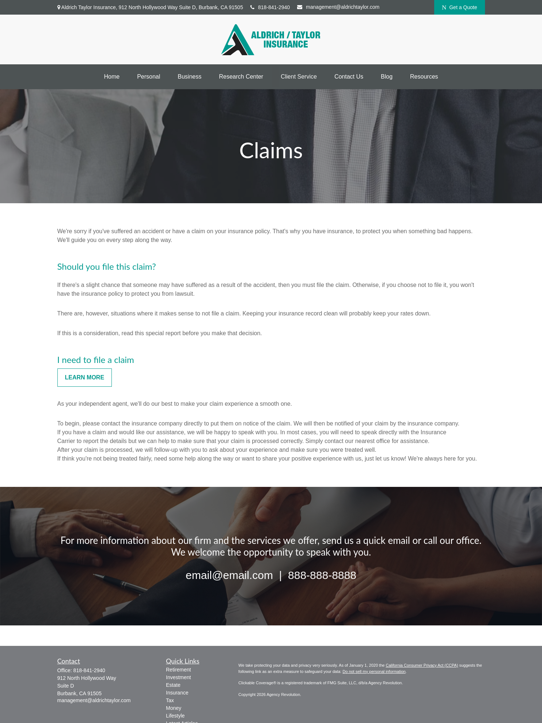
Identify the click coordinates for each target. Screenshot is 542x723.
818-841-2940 (270, 7)
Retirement (178, 670)
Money (173, 708)
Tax (170, 700)
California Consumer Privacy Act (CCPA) (422, 665)
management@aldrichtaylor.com (338, 7)
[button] (111, 76)
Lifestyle (175, 716)
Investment (178, 677)
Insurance (177, 693)
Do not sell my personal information (373, 671)
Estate (173, 685)
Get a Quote (459, 7)
